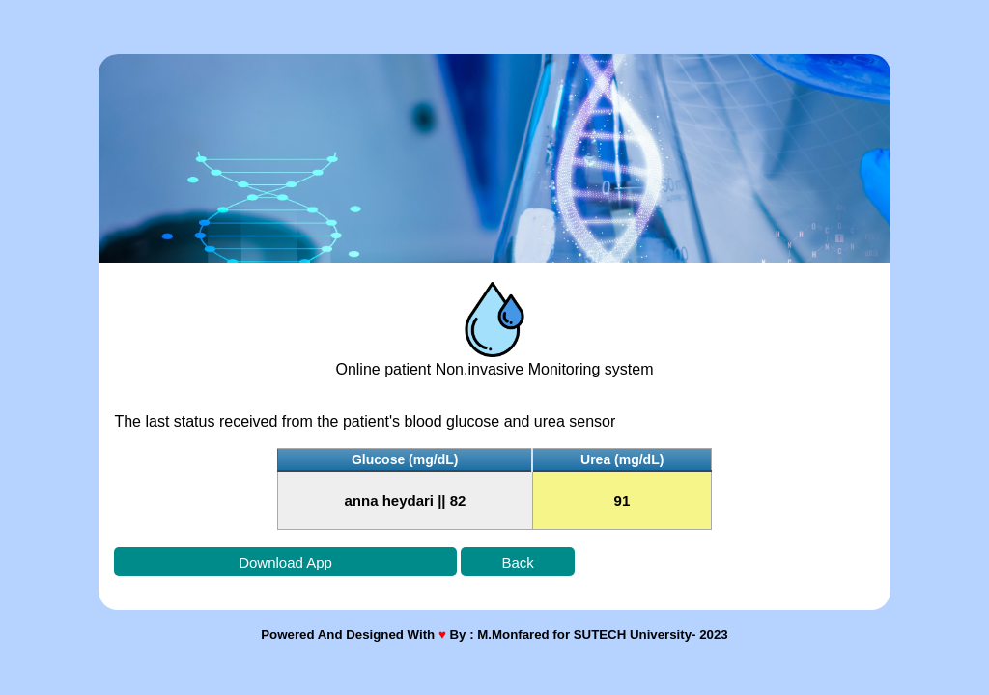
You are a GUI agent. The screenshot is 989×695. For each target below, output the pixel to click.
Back (517, 562)
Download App (285, 562)
